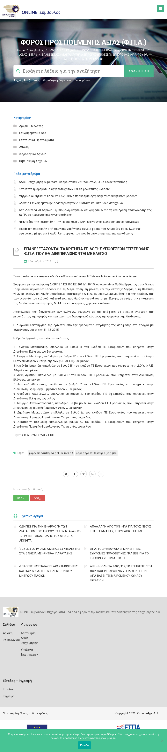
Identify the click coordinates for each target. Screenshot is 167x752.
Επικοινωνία (11, 640)
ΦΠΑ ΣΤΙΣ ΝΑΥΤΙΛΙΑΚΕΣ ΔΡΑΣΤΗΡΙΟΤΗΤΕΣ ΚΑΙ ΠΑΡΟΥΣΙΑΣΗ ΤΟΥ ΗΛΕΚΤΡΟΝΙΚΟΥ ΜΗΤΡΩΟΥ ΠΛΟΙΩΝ (48, 571)
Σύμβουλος (37, 50)
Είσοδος (8, 689)
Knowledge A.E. (148, 713)
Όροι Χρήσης (40, 713)
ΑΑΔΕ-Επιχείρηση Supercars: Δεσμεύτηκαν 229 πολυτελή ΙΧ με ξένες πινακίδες (73, 182)
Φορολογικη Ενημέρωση (57, 80)
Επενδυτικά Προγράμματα (36, 140)
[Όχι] (162, 743)
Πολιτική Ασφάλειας (15, 713)
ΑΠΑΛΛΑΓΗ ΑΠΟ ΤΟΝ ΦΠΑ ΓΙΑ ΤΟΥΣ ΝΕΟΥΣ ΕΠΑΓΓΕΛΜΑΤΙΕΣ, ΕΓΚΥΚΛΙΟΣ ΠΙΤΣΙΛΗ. (120, 529)
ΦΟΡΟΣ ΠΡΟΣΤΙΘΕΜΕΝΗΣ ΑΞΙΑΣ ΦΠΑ (96, 453)
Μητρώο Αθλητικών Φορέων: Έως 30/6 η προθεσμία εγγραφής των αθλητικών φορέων (78, 196)
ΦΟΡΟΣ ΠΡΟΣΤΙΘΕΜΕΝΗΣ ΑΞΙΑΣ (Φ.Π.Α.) (51, 453)
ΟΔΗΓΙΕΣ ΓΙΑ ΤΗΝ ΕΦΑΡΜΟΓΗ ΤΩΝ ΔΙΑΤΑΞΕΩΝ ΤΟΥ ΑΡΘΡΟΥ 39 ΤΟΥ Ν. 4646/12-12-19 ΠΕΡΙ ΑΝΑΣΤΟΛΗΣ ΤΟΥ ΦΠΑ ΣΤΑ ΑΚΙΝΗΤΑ (50, 533)
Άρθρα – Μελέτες (31, 126)
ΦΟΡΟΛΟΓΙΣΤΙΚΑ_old (62, 50)
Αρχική (7, 633)
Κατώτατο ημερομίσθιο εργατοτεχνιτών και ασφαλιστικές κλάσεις (64, 189)
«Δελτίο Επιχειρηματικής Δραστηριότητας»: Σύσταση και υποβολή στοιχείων (71, 203)
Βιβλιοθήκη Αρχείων (33, 161)
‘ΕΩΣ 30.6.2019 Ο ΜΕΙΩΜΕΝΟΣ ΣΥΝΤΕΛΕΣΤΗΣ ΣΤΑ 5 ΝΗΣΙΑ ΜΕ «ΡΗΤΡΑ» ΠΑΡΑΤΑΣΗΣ (49, 551)
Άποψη (24, 147)
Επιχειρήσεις (83, 80)
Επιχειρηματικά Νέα (32, 133)
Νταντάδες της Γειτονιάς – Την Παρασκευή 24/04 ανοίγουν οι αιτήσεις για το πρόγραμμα (79, 222)
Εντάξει (84, 745)
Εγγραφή (8, 696)
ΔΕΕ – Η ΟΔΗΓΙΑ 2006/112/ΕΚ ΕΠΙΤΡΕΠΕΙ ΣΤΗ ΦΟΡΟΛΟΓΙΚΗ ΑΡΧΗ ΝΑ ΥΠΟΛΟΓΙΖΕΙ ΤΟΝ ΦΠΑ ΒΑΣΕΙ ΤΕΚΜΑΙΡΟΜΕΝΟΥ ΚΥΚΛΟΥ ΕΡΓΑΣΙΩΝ (121, 573)
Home (21, 50)
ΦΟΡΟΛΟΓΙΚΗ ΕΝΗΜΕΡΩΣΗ (96, 50)
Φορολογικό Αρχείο (33, 154)
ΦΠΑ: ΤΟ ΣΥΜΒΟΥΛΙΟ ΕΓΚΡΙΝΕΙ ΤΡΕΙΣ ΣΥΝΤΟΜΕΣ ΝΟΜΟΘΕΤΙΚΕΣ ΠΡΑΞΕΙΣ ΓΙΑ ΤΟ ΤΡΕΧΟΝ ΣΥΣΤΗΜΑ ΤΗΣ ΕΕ (119, 553)
